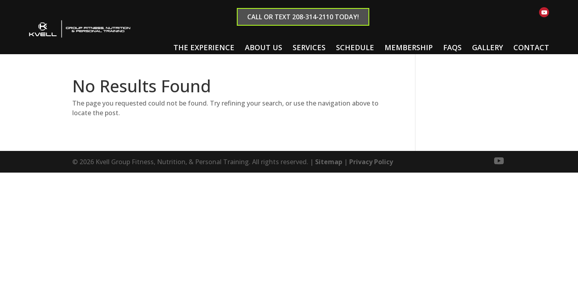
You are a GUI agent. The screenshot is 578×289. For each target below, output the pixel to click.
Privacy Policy (371, 161)
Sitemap (328, 161)
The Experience (203, 47)
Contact (531, 47)
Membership (409, 47)
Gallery (487, 47)
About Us (263, 47)
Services (309, 47)
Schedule (355, 47)
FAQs (452, 47)
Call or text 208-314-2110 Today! (303, 16)
